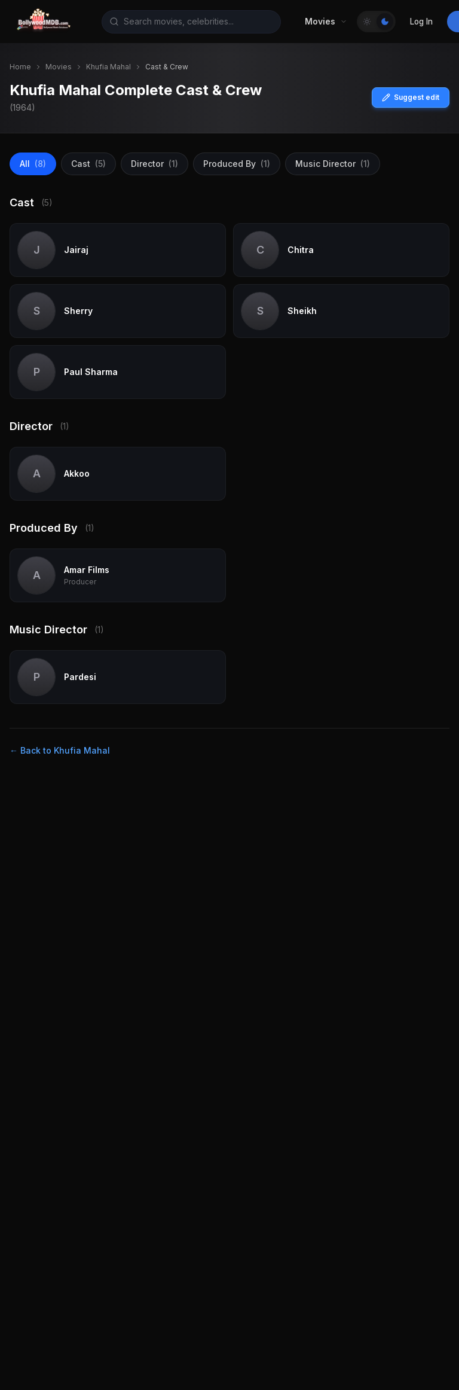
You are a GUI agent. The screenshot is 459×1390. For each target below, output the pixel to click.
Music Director (332, 163)
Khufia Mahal (108, 66)
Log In (421, 21)
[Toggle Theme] (376, 21)
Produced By (236, 163)
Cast (88, 163)
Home (20, 66)
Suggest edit (410, 97)
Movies (58, 66)
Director (154, 163)
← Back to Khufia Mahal (60, 750)
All (33, 163)
